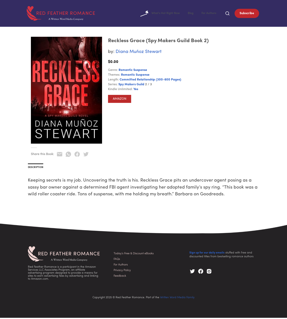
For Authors (208, 14)
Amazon (119, 100)
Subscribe (247, 14)
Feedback (120, 277)
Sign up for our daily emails (207, 253)
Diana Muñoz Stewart (139, 53)
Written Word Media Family (177, 298)
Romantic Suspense (133, 71)
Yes (135, 90)
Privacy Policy (122, 271)
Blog (189, 14)
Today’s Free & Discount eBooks (134, 254)
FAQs (117, 260)
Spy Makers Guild (131, 85)
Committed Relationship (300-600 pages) (150, 80)
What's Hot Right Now (156, 14)
